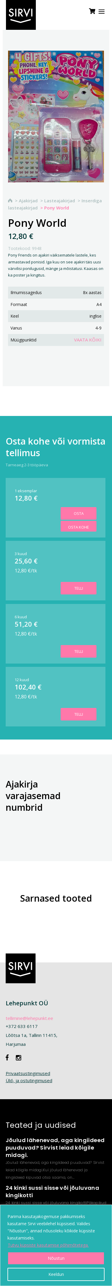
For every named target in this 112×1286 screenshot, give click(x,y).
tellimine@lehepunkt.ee (29, 1018)
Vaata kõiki (88, 340)
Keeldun (56, 1274)
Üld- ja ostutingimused (29, 1080)
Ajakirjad (28, 201)
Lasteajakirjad (59, 201)
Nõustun (56, 1258)
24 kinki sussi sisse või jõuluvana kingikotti (52, 1191)
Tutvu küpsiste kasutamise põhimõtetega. (48, 1245)
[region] (56, 1245)
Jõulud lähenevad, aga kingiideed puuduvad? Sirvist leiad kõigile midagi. (55, 1147)
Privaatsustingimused (28, 1073)
